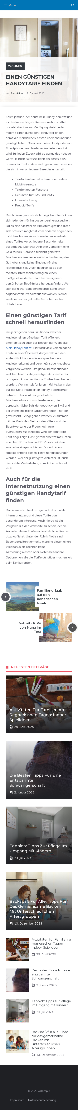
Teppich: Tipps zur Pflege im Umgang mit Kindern (51, 1003)
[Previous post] (5, 596)
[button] (72, 5)
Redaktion (17, 93)
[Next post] (72, 627)
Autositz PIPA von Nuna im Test (30, 627)
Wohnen (15, 66)
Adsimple (44, 1091)
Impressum (17, 1100)
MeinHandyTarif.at (19, 348)
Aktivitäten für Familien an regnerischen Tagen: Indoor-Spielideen (38, 714)
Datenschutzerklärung (42, 1100)
